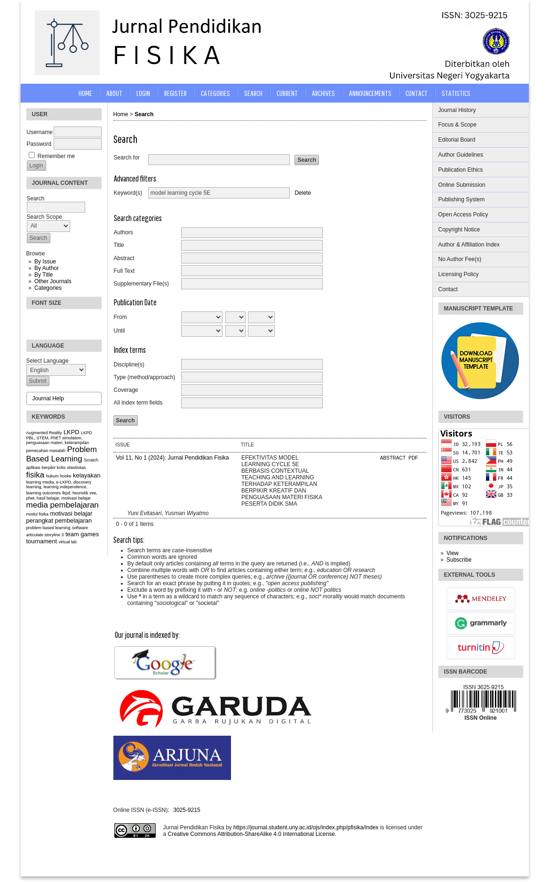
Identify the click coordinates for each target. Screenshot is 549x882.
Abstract (124, 258)
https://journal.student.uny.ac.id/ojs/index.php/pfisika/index (306, 827)
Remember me (56, 156)
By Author (46, 268)
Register (175, 92)
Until (119, 330)
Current (287, 92)
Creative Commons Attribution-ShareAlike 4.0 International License (251, 834)
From (120, 317)
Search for (127, 157)
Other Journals (53, 281)
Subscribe (458, 559)
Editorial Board (457, 139)
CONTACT (417, 92)
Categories (48, 288)
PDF (413, 458)
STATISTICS (456, 92)
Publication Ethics (460, 170)
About (114, 92)
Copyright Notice (459, 229)
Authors (123, 232)
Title (119, 245)
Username (40, 132)
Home (85, 92)
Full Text (124, 271)
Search (253, 92)
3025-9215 (186, 810)
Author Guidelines (460, 154)
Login (143, 92)
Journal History (457, 110)
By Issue (45, 261)
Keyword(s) (128, 193)
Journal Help (48, 398)
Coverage (126, 390)
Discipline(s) (129, 364)
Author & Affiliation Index (469, 244)
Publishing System (461, 199)
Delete (302, 193)
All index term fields (138, 402)
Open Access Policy (463, 214)
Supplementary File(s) (141, 283)
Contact (448, 289)
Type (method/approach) (144, 377)
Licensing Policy (458, 274)
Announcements (370, 92)
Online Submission (461, 185)
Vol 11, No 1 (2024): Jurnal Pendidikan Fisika (172, 457)
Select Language (47, 361)
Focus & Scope (457, 124)
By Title (43, 274)
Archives (323, 92)
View (452, 553)
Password (39, 144)
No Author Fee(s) (459, 259)
